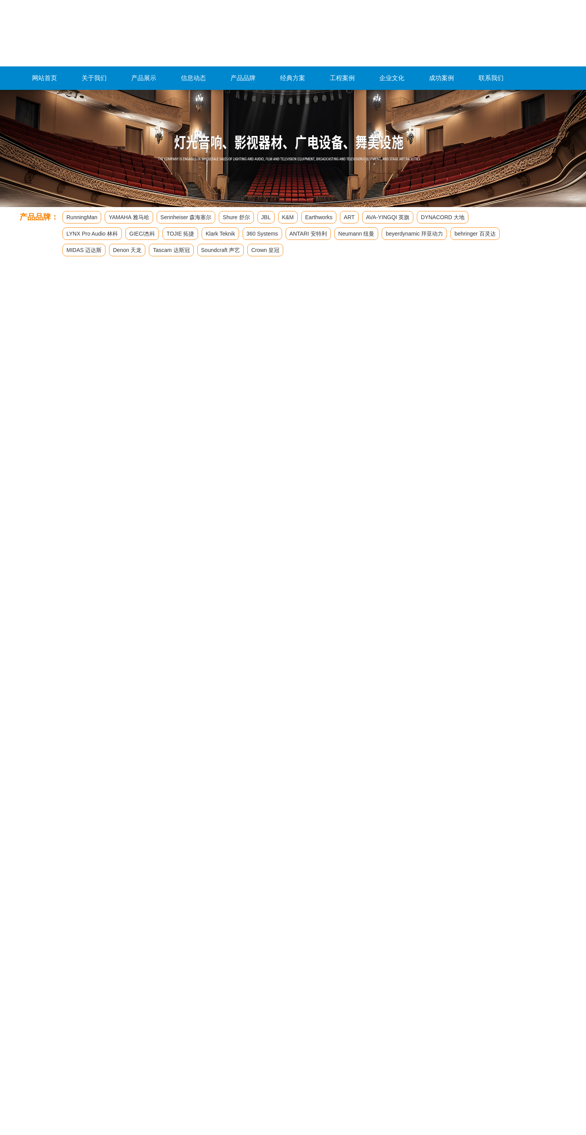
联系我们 (491, 78)
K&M (288, 217)
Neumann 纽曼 (356, 234)
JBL (266, 217)
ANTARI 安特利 (308, 234)
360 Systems (262, 234)
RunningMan (81, 217)
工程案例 (342, 78)
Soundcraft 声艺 (220, 250)
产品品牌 (242, 78)
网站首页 (44, 78)
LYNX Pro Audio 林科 (92, 234)
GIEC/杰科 (142, 234)
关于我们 (94, 78)
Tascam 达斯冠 (171, 250)
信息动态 (193, 78)
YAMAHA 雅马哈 (129, 217)
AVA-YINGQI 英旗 (388, 217)
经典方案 (292, 78)
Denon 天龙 (127, 250)
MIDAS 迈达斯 (84, 250)
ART (349, 217)
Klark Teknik (220, 234)
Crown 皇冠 (265, 250)
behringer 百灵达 (474, 234)
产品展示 (143, 78)
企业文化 (391, 78)
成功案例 (441, 78)
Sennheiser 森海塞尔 (186, 217)
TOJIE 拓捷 (180, 234)
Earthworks (318, 217)
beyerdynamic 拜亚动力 (414, 234)
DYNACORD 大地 (443, 217)
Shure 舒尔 (236, 217)
